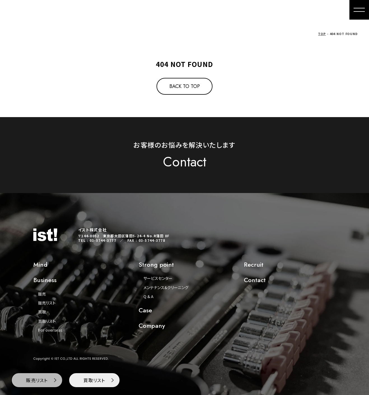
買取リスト (47, 321)
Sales (212, 9)
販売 (42, 294)
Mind (189, 9)
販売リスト (47, 303)
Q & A (148, 296)
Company (303, 9)
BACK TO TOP (184, 86)
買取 (42, 312)
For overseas (268, 9)
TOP (322, 33)
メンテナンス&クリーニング (165, 287)
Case (145, 310)
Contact (332, 9)
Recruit (253, 264)
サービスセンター (157, 278)
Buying (236, 9)
